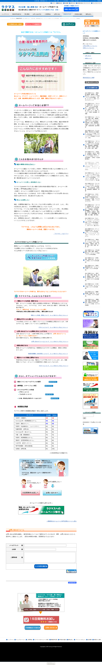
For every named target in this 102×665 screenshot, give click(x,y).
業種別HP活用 (67, 14)
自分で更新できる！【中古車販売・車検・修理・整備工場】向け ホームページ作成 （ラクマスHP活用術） (92, 252)
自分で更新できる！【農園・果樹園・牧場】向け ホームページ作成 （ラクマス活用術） (92, 294)
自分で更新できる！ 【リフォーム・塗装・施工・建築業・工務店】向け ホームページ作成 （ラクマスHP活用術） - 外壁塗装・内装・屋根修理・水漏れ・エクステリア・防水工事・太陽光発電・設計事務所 (92, 122)
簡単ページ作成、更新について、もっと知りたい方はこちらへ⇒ (49, 315)
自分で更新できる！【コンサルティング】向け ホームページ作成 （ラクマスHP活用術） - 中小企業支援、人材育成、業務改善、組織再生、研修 (92, 187)
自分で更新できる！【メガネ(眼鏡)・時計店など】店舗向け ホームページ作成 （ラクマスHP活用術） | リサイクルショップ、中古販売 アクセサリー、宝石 (92, 134)
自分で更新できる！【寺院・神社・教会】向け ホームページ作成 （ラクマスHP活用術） (92, 260)
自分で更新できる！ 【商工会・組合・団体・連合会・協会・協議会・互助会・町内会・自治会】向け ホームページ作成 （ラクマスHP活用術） (92, 277)
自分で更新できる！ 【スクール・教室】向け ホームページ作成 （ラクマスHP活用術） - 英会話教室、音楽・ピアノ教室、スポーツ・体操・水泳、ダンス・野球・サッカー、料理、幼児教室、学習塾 (92, 108)
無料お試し (60, 3)
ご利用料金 (48, 14)
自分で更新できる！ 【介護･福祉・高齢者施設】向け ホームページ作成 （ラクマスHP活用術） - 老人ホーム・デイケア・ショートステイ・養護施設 (92, 166)
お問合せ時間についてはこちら (90, 45)
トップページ (5, 14)
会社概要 (66, 3)
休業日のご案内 (97, 639)
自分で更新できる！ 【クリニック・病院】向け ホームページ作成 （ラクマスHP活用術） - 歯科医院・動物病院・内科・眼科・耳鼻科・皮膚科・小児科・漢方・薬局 (92, 145)
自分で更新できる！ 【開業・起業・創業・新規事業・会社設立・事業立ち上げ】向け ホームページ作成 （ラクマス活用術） (92, 302)
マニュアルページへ (96, 3)
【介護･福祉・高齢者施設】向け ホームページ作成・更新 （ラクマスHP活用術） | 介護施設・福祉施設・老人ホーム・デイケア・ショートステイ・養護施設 (67, 0)
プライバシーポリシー (80, 639)
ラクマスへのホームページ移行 (41, 639)
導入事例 (27, 14)
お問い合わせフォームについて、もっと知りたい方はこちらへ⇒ (49, 341)
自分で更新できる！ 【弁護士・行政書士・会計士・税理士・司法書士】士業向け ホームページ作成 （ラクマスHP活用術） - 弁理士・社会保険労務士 (92, 155)
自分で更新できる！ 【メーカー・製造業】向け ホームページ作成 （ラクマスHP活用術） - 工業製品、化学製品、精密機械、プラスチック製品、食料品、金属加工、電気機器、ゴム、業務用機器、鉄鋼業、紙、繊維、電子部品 (92, 209)
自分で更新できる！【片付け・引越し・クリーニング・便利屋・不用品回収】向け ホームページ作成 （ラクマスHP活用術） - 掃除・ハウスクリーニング (92, 198)
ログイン (54, 3)
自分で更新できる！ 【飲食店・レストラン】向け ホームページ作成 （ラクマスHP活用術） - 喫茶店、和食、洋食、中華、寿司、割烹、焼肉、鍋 (92, 243)
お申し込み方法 (37, 14)
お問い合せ (72, 3)
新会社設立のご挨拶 (88, 77)
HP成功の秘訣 (78, 14)
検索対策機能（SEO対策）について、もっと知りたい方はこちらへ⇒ (48, 353)
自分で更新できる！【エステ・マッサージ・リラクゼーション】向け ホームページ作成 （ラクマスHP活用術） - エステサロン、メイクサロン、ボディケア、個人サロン (92, 222)
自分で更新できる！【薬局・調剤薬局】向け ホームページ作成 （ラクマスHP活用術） (92, 268)
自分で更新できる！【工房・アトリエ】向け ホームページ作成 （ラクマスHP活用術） (92, 286)
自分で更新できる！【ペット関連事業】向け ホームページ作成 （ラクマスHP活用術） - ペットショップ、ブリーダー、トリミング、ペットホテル (92, 232)
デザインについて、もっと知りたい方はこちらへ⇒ (53, 327)
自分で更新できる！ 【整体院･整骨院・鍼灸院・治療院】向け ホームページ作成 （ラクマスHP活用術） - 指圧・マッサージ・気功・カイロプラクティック (92, 96)
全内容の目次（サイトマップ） (83, 3)
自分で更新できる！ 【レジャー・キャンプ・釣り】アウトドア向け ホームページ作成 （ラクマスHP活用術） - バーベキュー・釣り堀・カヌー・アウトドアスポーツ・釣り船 (92, 176)
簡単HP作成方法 (16, 14)
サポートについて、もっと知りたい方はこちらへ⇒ (53, 365)
